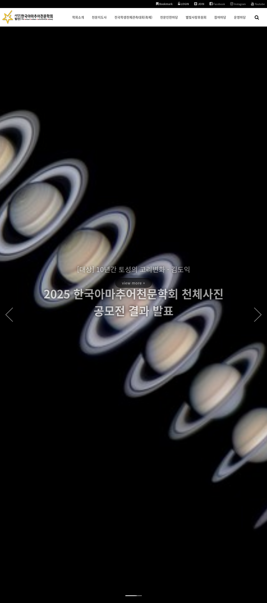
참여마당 (220, 20)
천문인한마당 (169, 20)
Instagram (238, 4)
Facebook (217, 4)
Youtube (258, 4)
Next (258, 315)
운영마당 (240, 20)
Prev (9, 315)
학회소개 (78, 20)
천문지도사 (99, 20)
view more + (133, 265)
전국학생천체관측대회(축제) (133, 20)
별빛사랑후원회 (196, 20)
